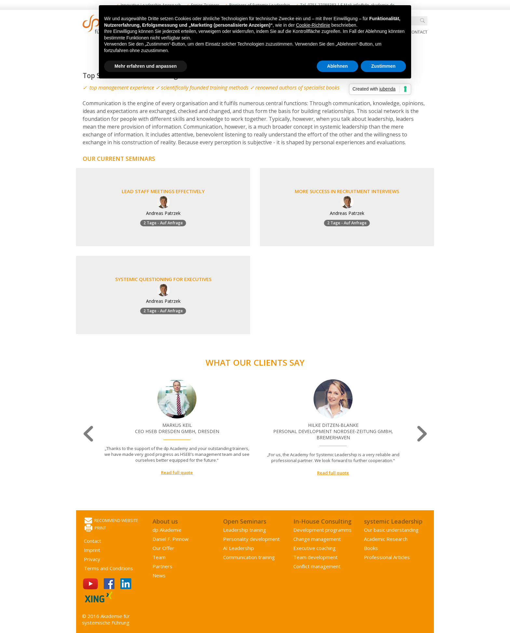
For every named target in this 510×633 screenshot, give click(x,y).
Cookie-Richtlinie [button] (313, 25)
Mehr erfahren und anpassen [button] (145, 66)
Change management (317, 539)
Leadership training (244, 530)
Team (159, 557)
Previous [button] (89, 434)
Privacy (92, 559)
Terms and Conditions (108, 568)
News (159, 575)
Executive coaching (314, 548)
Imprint (92, 550)
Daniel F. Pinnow (171, 539)
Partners (162, 566)
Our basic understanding (391, 530)
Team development (315, 557)
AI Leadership (238, 548)
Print (95, 528)
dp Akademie (167, 530)
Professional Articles (387, 557)
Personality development (251, 539)
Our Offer (163, 548)
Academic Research (386, 539)
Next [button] (421, 434)
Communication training (249, 557)
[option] (177, 427)
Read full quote (177, 472)
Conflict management (317, 566)
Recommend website (111, 520)
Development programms (322, 530)
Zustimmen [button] (383, 66)
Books (371, 548)
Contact (418, 32)
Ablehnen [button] (337, 66)
